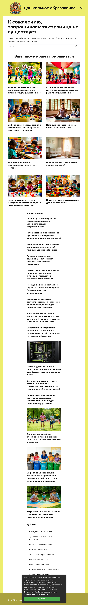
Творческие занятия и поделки (43, 573)
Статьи (32, 568)
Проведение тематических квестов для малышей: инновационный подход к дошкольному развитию (41, 390)
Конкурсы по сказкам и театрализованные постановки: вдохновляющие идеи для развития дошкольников (43, 297)
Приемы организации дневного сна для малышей (62, 162)
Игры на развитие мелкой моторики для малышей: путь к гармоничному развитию (24, 200)
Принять (42, 599)
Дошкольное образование (50, 8)
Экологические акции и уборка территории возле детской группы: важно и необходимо (43, 243)
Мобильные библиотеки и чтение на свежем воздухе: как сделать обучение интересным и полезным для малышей (43, 311)
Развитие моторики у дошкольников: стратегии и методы (22, 163)
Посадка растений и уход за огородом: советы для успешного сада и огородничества (41, 220)
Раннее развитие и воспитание (44, 558)
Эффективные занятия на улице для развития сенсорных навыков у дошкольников (43, 503)
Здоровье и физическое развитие (40, 526)
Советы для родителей (40, 563)
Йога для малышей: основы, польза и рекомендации (61, 125)
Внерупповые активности (41, 520)
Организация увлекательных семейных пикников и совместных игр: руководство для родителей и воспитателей (43, 376)
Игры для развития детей (41, 533)
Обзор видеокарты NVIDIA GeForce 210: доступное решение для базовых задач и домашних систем (44, 363)
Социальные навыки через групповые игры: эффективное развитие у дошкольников (62, 89)
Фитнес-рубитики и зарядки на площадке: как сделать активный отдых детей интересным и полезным (43, 270)
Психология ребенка (39, 553)
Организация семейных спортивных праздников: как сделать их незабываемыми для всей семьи (44, 428)
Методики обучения (38, 538)
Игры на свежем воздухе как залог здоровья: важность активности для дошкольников (24, 89)
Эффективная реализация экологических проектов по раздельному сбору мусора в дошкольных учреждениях (42, 466)
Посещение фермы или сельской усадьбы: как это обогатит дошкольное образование (41, 256)
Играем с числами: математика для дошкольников (62, 199)
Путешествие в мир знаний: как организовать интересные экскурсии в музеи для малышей (44, 232)
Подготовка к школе (38, 548)
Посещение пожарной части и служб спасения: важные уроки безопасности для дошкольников (43, 283)
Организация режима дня (41, 543)
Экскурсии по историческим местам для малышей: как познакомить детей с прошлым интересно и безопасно (43, 325)
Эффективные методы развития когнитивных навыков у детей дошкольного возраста (24, 126)
